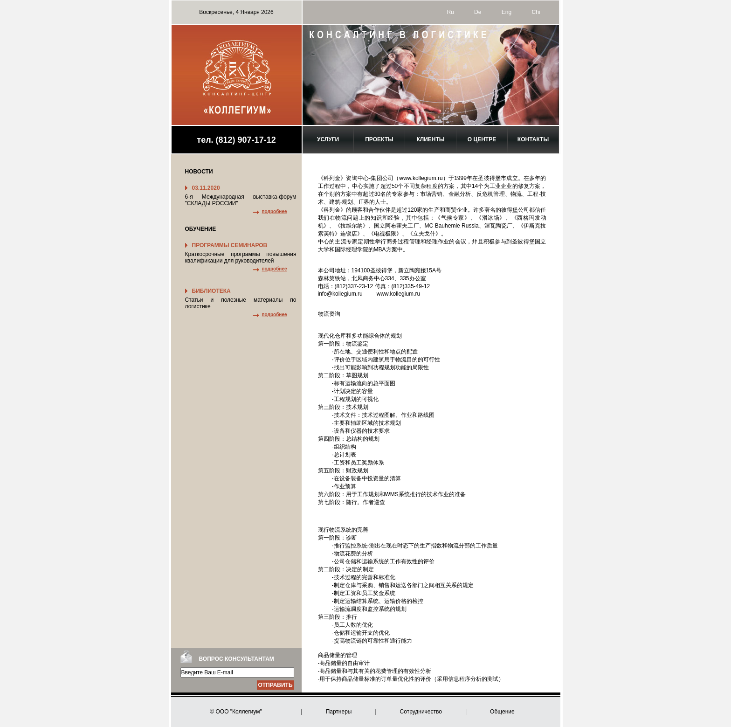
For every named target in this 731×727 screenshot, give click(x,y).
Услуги (328, 139)
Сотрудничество (421, 711)
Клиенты (430, 139)
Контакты (533, 139)
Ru (450, 12)
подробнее (274, 211)
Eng (506, 12)
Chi (535, 12)
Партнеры (339, 711)
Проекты (379, 139)
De (477, 12)
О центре (482, 139)
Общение (502, 711)
